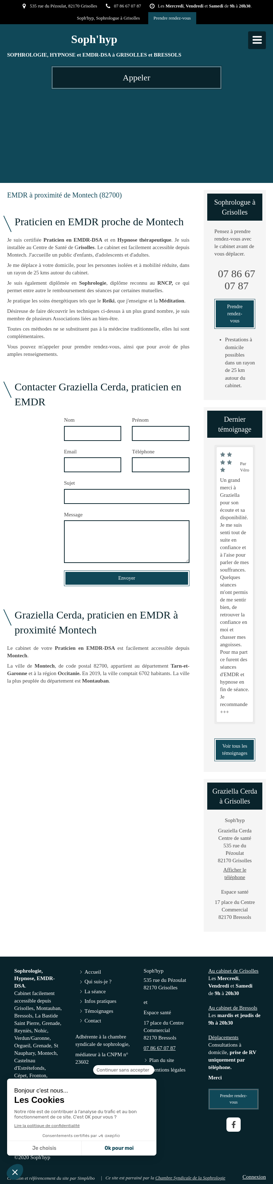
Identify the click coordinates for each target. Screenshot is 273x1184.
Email (70, 451)
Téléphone (143, 451)
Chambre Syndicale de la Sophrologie (190, 1177)
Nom (69, 420)
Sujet (69, 483)
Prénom (140, 420)
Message (73, 514)
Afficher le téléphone (234, 873)
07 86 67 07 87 (236, 279)
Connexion (254, 1177)
